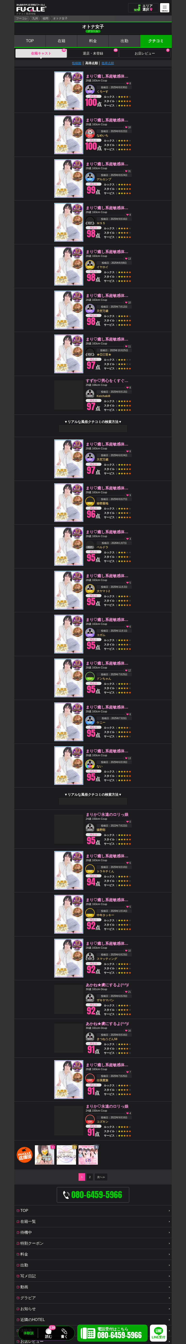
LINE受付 (158, 1337)
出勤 (124, 41)
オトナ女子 (60, 18)
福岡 (45, 18)
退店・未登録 (100, 52)
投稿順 (76, 63)
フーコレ (22, 18)
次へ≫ (101, 1177)
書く (64, 1336)
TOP (30, 41)
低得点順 (107, 63)
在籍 (61, 41)
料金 (93, 41)
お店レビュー (152, 52)
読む (48, 1336)
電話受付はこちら (119, 1334)
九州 (35, 18)
